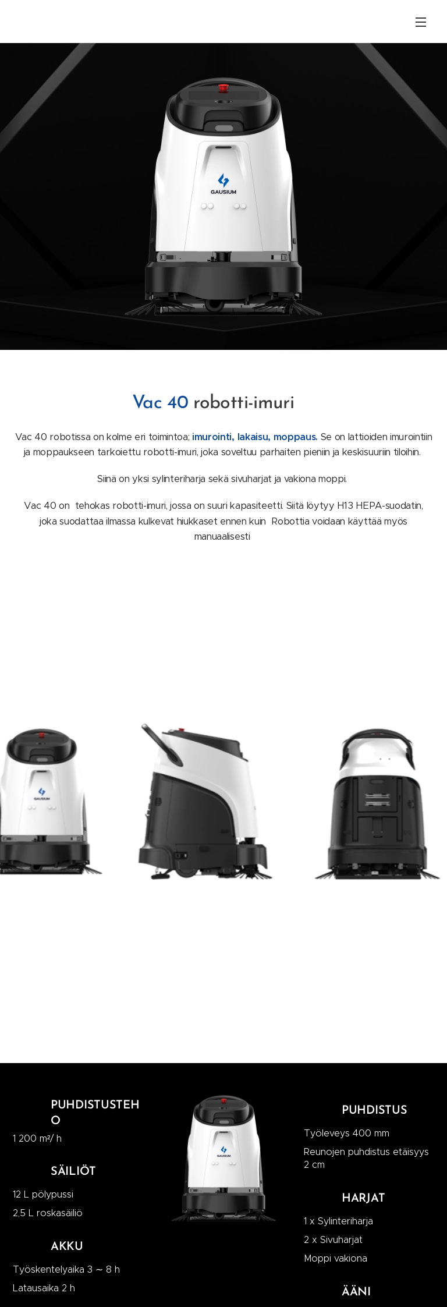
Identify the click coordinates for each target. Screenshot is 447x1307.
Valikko (421, 22)
